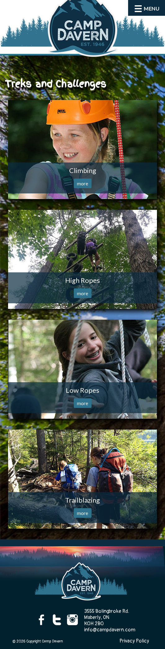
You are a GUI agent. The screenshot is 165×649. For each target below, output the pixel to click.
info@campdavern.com (109, 630)
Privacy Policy (134, 641)
